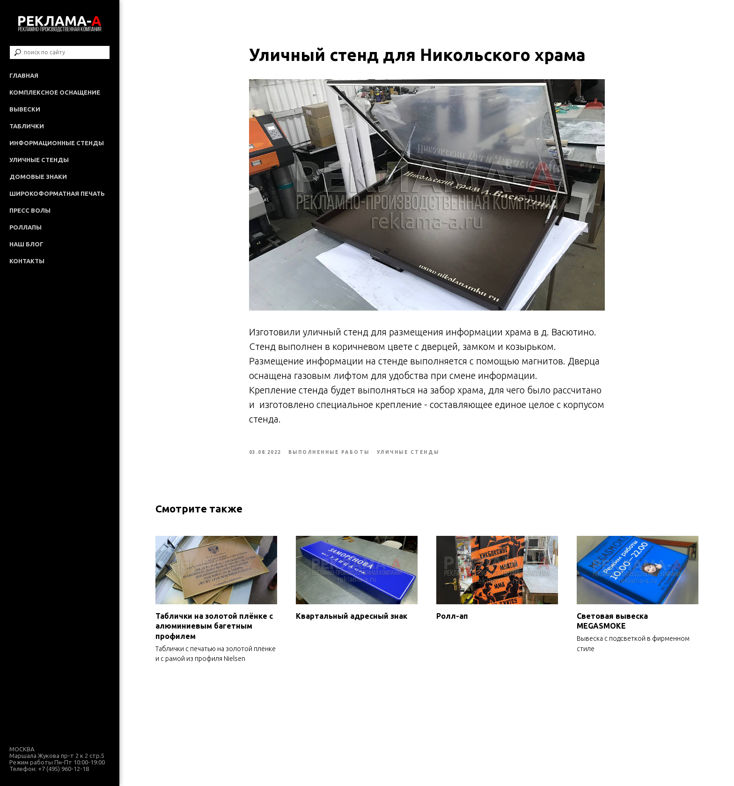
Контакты (26, 261)
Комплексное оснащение (54, 92)
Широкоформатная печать (57, 193)
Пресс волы (30, 210)
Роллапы (25, 227)
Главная (23, 75)
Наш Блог (26, 244)
